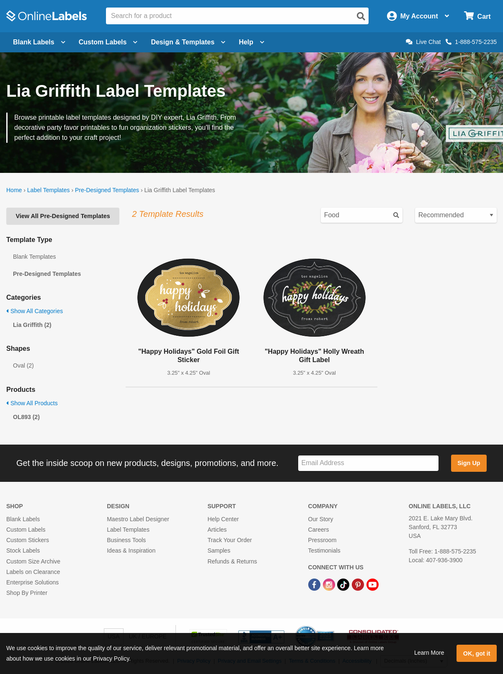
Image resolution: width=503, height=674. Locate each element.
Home (14, 190)
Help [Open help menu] (251, 42)
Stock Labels (23, 550)
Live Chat (423, 42)
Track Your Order (229, 540)
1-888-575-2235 (471, 42)
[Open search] (361, 16)
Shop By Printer (26, 592)
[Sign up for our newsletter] (368, 463)
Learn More (429, 652)
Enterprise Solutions (32, 582)
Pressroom (322, 540)
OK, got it (476, 653)
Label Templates (48, 190)
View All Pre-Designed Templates (62, 216)
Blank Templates (34, 256)
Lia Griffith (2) (32, 325)
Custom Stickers (27, 540)
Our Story (320, 519)
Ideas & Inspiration (131, 550)
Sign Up (468, 463)
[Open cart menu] (477, 16)
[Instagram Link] (330, 584)
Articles (217, 529)
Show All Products (32, 403)
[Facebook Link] (315, 584)
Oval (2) (23, 365)
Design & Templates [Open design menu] (188, 42)
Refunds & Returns (232, 561)
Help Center (223, 519)
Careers (318, 529)
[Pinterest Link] (359, 584)
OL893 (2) (26, 417)
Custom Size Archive (33, 561)
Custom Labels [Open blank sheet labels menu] (108, 42)
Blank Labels (23, 519)
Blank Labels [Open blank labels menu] (39, 42)
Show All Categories (34, 311)
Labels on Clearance (33, 572)
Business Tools (126, 540)
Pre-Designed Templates (107, 190)
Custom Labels (25, 529)
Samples (218, 550)
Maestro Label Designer (138, 519)
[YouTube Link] (372, 584)
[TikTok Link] (344, 584)
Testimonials (324, 550)
